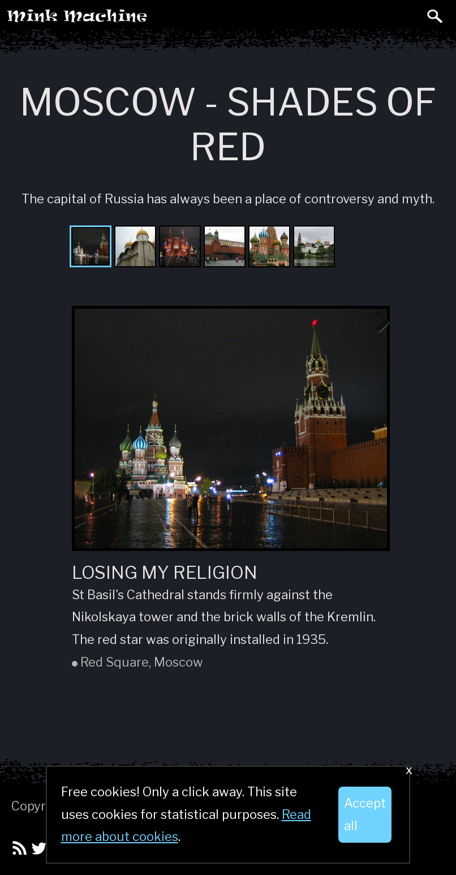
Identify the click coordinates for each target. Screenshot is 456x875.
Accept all (365, 814)
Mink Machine (122, 20)
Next (378, 322)
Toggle (409, 15)
